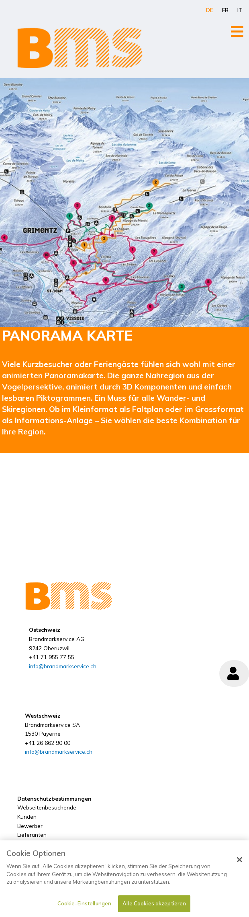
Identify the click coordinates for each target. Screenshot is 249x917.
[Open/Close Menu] (237, 31)
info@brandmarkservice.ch (62, 666)
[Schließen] (239, 863)
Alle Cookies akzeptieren (154, 907)
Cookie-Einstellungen (84, 907)
